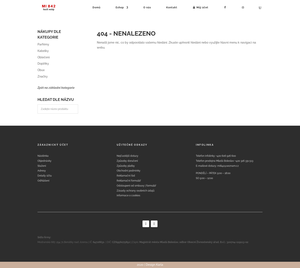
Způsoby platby (126, 165)
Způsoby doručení (127, 160)
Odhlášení (43, 180)
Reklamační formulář (129, 180)
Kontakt (171, 7)
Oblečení (44, 57)
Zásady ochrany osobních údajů (135, 190)
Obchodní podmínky (128, 170)
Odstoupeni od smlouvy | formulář (136, 185)
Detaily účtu (45, 175)
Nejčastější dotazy (127, 155)
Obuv (41, 70)
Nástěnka (43, 155)
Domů (96, 7)
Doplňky (43, 63)
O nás (147, 7)
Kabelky (43, 51)
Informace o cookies (128, 195)
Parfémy (43, 44)
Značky (43, 76)
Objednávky (44, 160)
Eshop (120, 7)
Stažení (42, 165)
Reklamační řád (126, 175)
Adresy (42, 170)
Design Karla (154, 264)
